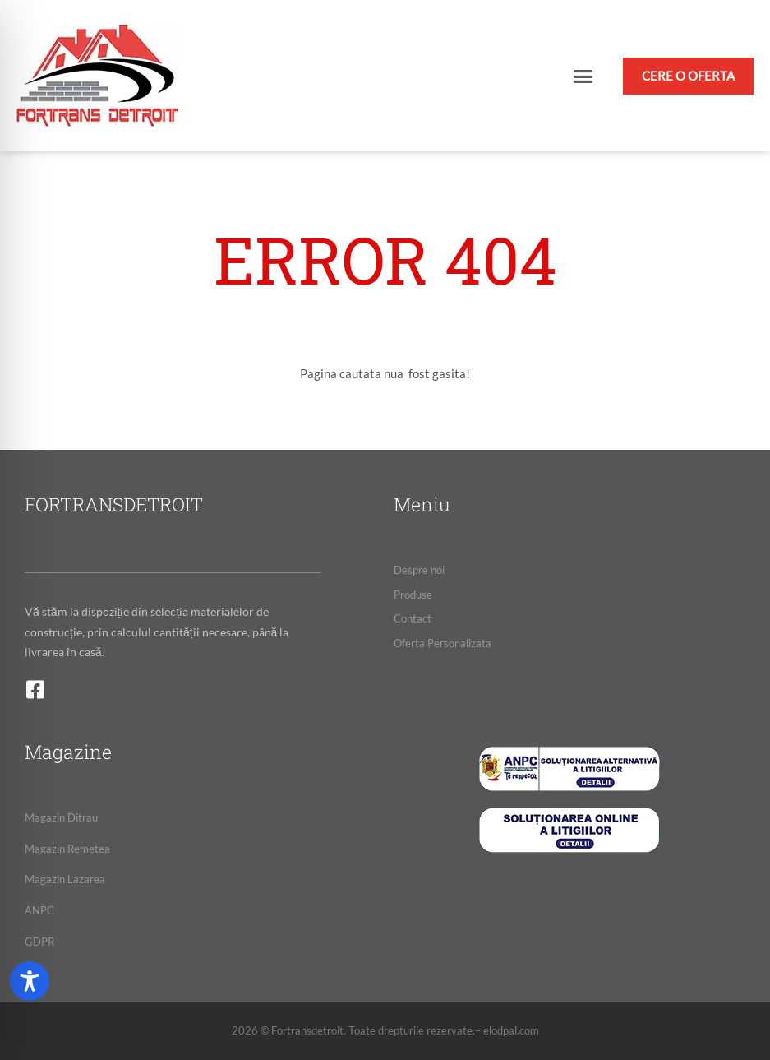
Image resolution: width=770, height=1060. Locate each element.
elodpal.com (511, 1030)
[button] (583, 75)
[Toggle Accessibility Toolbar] (29, 981)
